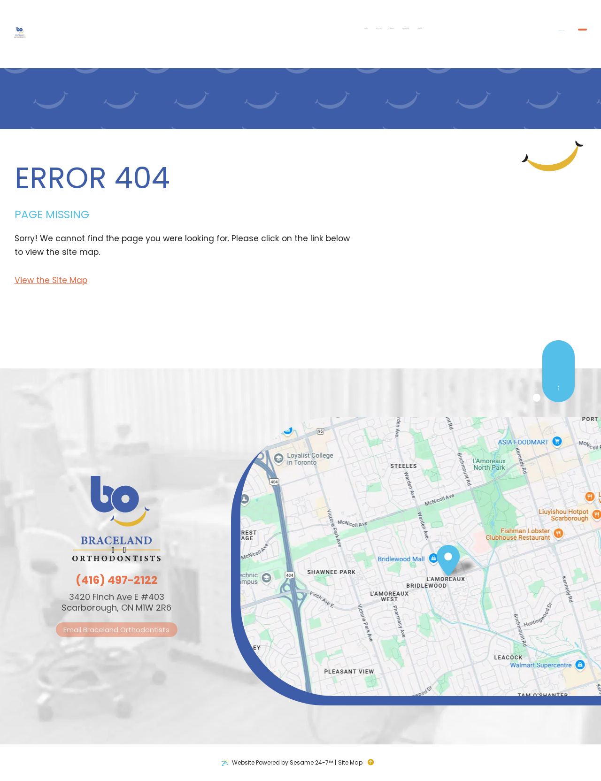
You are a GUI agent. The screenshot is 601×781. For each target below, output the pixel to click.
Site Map (350, 762)
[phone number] (456, 33)
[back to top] (373, 762)
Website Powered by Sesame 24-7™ (282, 762)
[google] (553, 422)
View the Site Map (51, 280)
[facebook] (553, 406)
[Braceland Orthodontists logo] (45, 34)
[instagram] (553, 438)
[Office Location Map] (448, 560)
